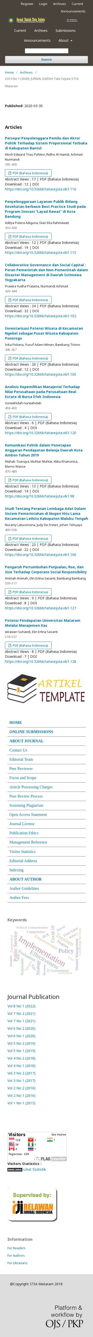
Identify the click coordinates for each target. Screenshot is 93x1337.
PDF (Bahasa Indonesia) (30, 173)
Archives (41, 30)
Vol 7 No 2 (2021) (21, 1013)
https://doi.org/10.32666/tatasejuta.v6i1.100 (40, 374)
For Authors (16, 1255)
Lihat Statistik (34, 1169)
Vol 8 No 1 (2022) (21, 1006)
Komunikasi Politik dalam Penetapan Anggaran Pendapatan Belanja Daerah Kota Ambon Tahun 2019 (44, 450)
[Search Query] (46, 50)
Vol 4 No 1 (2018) (21, 1065)
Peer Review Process (26, 796)
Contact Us (18, 750)
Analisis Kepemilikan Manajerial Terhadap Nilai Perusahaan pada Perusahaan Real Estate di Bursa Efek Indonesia (42, 391)
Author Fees (19, 897)
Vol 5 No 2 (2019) (21, 1043)
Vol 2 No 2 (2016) (21, 1088)
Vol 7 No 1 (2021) (21, 1021)
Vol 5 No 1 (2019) (21, 1050)
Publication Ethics (23, 833)
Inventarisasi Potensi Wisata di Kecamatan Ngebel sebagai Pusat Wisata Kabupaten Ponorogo (44, 333)
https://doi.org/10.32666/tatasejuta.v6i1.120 (40, 432)
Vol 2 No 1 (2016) (21, 1095)
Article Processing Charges (31, 787)
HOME (15, 722)
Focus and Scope (22, 778)
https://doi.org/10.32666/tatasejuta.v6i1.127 (40, 608)
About (64, 40)
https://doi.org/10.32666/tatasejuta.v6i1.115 (40, 252)
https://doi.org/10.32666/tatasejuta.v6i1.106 (40, 554)
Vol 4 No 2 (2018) (21, 1058)
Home (9, 72)
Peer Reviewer (21, 768)
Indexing (16, 870)
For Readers (16, 1248)
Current (20, 30)
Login (43, 3)
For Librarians (17, 1263)
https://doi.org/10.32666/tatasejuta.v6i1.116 (40, 189)
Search (46, 59)
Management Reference (28, 842)
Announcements (37, 40)
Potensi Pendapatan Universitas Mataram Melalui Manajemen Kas (42, 623)
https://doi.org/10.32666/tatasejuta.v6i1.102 (40, 315)
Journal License (21, 824)
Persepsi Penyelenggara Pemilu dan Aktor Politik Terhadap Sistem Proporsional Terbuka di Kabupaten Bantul (46, 143)
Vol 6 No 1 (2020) (21, 1035)
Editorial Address (23, 861)
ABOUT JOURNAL (26, 741)
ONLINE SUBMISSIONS (31, 732)
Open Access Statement (28, 814)
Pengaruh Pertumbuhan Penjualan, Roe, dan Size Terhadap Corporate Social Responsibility (46, 569)
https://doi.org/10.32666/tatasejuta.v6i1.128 (40, 661)
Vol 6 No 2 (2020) (21, 1028)
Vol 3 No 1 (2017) (21, 1080)
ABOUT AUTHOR (25, 879)
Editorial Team (21, 759)
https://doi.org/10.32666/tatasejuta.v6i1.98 (39, 496)
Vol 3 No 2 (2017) (21, 1073)
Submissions (66, 30)
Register (27, 3)
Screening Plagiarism (26, 805)
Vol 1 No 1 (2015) (21, 1103)
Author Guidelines (24, 888)
